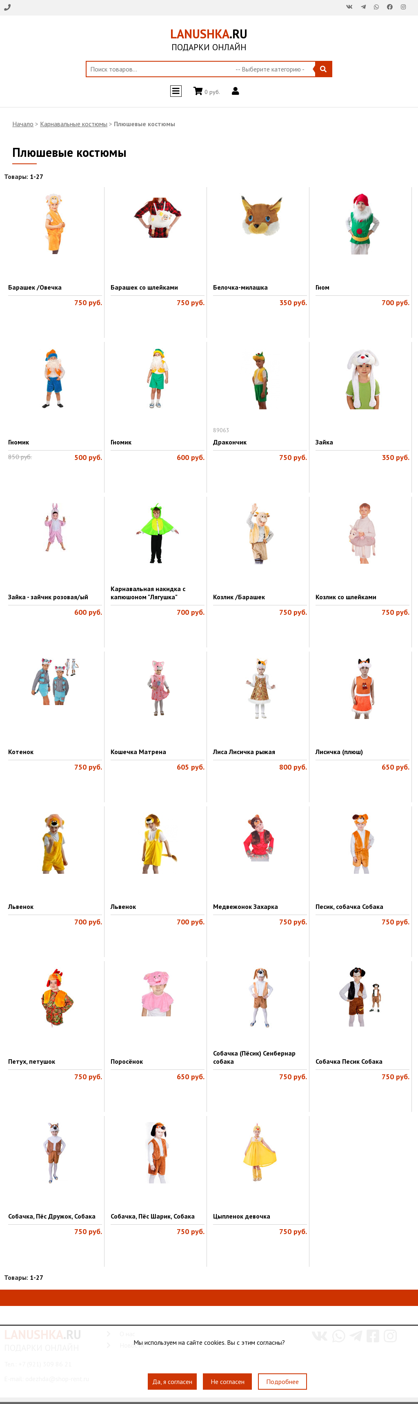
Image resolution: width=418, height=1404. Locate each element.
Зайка (324, 442)
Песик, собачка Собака (349, 906)
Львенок (20, 906)
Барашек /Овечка (35, 287)
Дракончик (230, 442)
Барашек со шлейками (144, 287)
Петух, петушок (31, 1061)
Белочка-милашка (240, 287)
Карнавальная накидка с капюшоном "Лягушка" (148, 593)
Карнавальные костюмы (73, 124)
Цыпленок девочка (241, 1216)
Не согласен (228, 1381)
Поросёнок (127, 1061)
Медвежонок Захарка (245, 906)
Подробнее (282, 1381)
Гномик (18, 442)
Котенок (20, 752)
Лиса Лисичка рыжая (244, 752)
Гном (322, 287)
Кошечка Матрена (138, 752)
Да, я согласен (172, 1381)
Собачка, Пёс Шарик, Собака (153, 1216)
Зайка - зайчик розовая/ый (48, 597)
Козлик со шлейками (346, 597)
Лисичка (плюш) (339, 752)
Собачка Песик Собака (349, 1061)
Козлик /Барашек (239, 597)
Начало (22, 124)
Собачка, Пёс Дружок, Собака (52, 1216)
